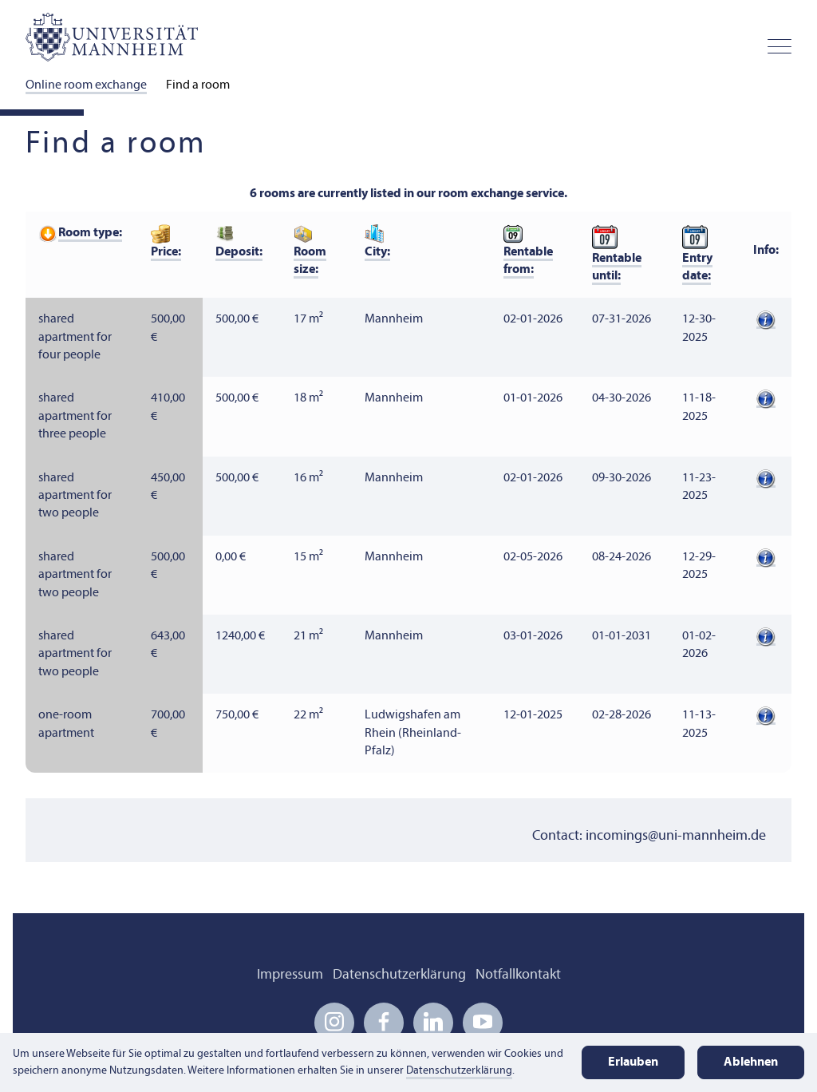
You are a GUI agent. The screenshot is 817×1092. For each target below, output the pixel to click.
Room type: (90, 233)
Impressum (290, 975)
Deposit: (238, 252)
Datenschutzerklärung (399, 975)
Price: (166, 252)
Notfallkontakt (518, 975)
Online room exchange (86, 85)
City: (377, 252)
